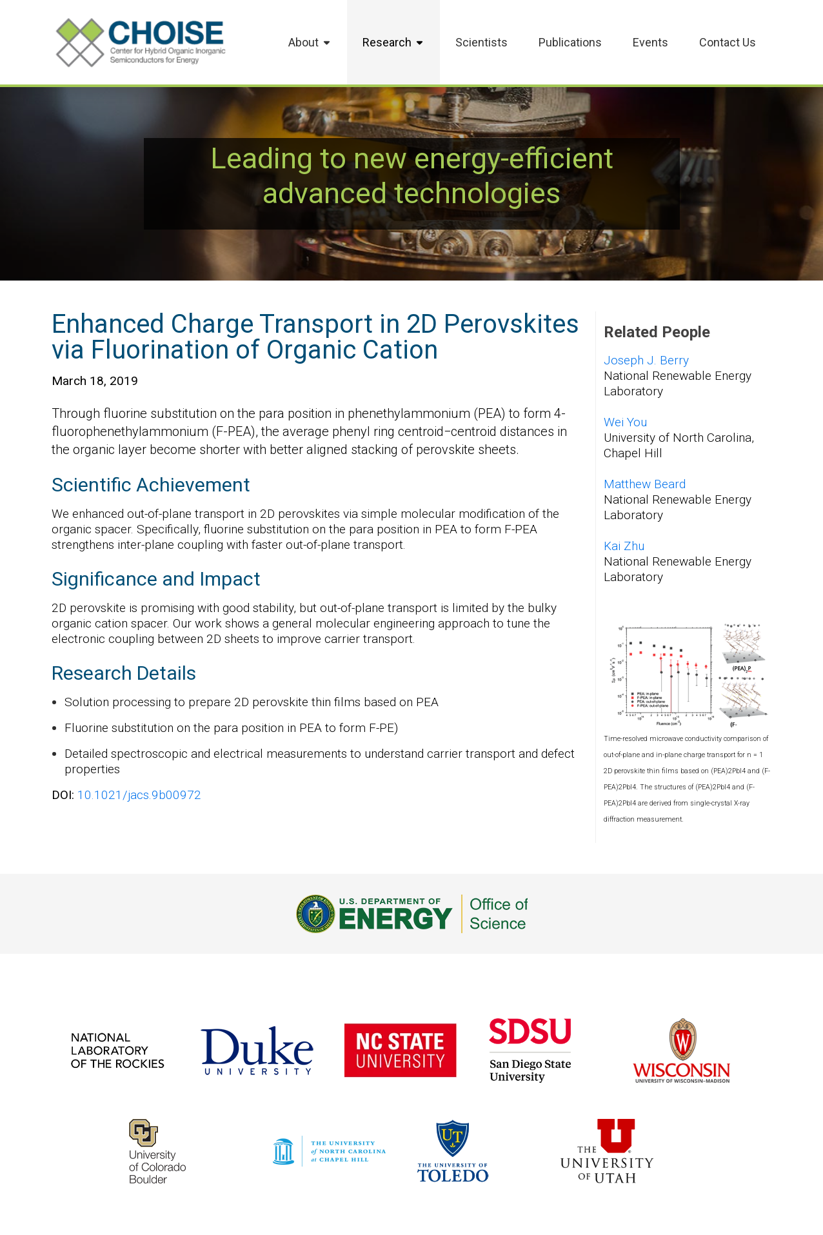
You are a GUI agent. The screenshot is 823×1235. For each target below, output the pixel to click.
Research (393, 42)
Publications (570, 42)
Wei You (625, 422)
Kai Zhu (624, 545)
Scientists (481, 42)
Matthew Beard (645, 484)
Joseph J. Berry (646, 360)
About (310, 42)
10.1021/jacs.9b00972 (139, 794)
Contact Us (727, 42)
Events (650, 42)
